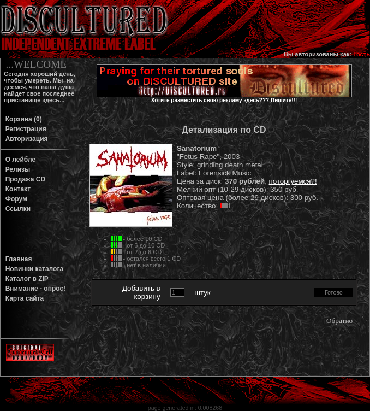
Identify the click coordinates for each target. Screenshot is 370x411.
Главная (17, 259)
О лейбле (18, 159)
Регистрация (24, 129)
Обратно (339, 320)
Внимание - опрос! (33, 288)
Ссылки (16, 209)
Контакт (16, 189)
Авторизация (25, 139)
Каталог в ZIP (25, 279)
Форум (14, 199)
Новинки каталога (32, 269)
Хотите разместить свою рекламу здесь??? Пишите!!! (224, 100)
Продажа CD (23, 179)
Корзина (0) (22, 119)
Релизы (16, 169)
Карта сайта (23, 298)
